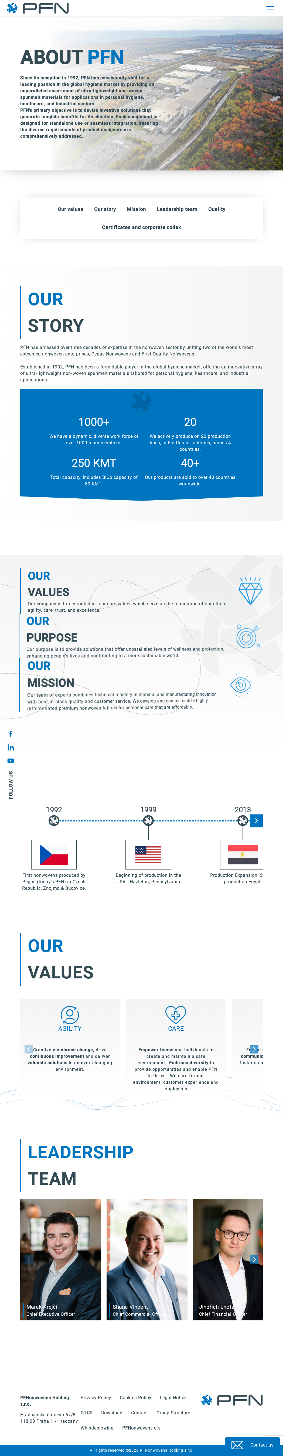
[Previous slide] (29, 1049)
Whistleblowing (97, 1428)
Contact (139, 1412)
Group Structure (173, 1412)
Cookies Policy (135, 1397)
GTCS (87, 1412)
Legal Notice (173, 1397)
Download (111, 1412)
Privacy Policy (96, 1397)
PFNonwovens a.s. (142, 1428)
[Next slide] (256, 820)
